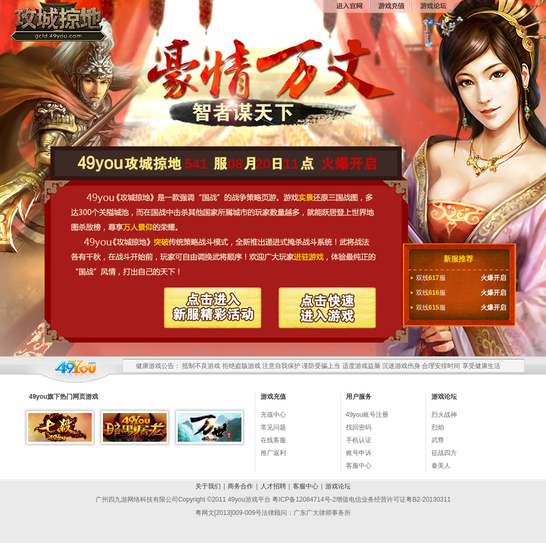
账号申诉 (358, 453)
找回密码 (358, 427)
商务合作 (240, 486)
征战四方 (444, 453)
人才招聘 (273, 486)
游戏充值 (390, 6)
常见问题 (273, 427)
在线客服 (273, 440)
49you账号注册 (367, 414)
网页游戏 (85, 396)
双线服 (461, 277)
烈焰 (437, 427)
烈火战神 (444, 414)
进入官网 (349, 6)
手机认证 (358, 440)
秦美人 (440, 465)
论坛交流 (432, 6)
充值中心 (273, 414)
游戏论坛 (338, 486)
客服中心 (358, 465)
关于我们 (208, 486)
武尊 (437, 440)
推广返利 (273, 453)
